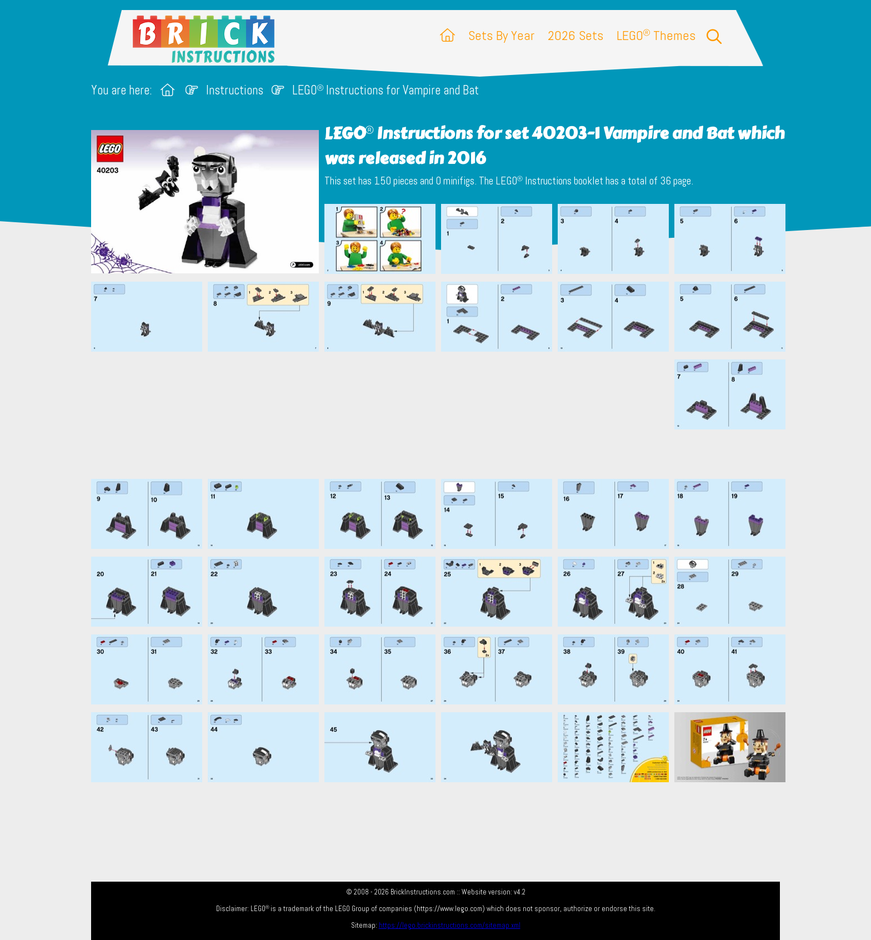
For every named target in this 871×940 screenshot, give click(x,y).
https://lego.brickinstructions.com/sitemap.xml (449, 925)
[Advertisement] (441, 415)
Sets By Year (501, 35)
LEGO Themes (656, 35)
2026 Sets (575, 35)
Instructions (234, 90)
